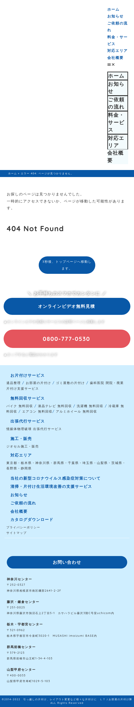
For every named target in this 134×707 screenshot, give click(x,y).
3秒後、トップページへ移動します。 (66, 265)
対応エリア (117, 50)
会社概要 (115, 57)
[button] (117, 64)
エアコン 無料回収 (37, 411)
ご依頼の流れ (116, 103)
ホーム (113, 9)
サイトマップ (16, 533)
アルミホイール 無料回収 (76, 411)
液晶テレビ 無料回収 (55, 406)
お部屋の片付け (38, 383)
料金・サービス (116, 122)
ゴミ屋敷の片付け (70, 383)
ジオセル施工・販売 (22, 446)
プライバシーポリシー (23, 527)
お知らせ (115, 16)
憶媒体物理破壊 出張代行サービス (34, 429)
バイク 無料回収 (19, 406)
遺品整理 (13, 383)
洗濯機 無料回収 (89, 406)
